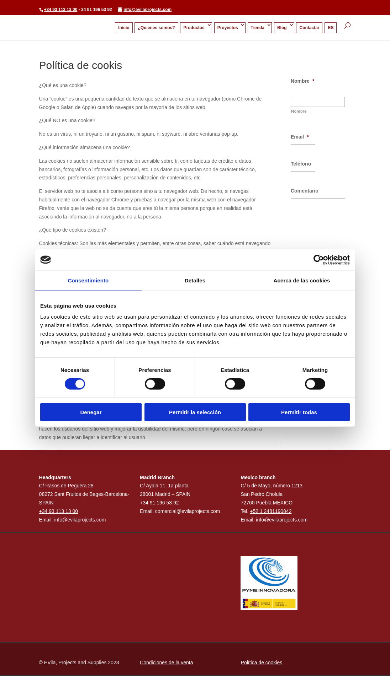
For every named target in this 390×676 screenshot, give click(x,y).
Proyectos (227, 27)
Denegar (90, 412)
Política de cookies (262, 662)
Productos (193, 27)
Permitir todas (299, 412)
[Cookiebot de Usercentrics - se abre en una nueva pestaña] (319, 259)
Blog (282, 27)
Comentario (304, 191)
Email (300, 137)
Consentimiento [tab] (88, 280)
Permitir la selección (195, 412)
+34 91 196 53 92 (159, 502)
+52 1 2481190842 (270, 511)
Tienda (257, 27)
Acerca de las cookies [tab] (302, 280)
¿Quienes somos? (156, 27)
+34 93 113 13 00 (61, 9)
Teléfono (301, 164)
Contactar (309, 27)
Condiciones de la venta (166, 662)
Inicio (123, 27)
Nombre (302, 81)
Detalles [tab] (195, 280)
